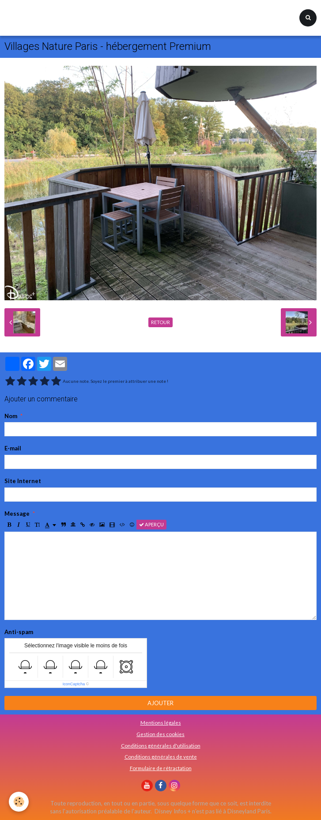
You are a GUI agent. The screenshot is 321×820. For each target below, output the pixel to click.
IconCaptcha (74, 684)
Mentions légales (160, 722)
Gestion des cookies (160, 734)
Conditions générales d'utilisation (160, 745)
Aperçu (151, 524)
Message (17, 513)
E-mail (12, 448)
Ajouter (160, 703)
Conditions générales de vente (161, 756)
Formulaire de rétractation (161, 768)
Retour (160, 322)
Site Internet (22, 480)
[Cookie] (19, 802)
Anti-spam (18, 631)
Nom (10, 415)
